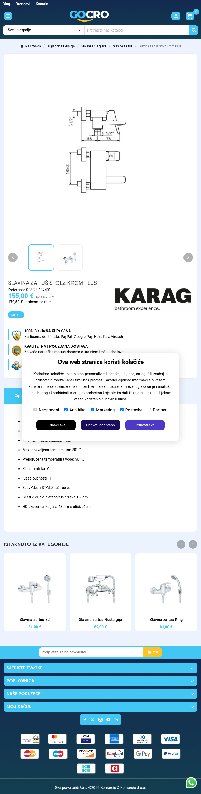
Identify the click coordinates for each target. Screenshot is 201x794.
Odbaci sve (56, 425)
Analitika (75, 410)
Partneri (158, 410)
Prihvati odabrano (100, 425)
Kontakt (42, 4)
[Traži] (141, 30)
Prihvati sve (145, 425)
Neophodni (46, 410)
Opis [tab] (19, 395)
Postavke (131, 410)
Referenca (17, 289)
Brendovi (23, 4)
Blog (6, 4)
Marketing (103, 410)
